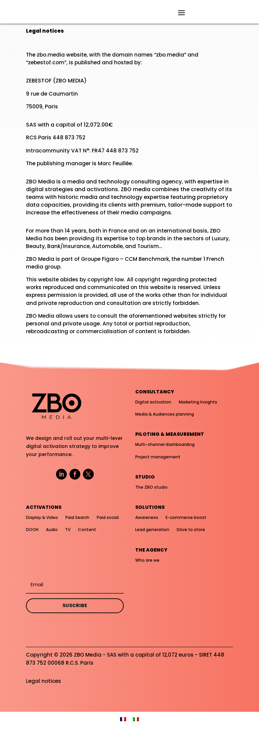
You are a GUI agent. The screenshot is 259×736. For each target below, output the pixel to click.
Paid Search (77, 517)
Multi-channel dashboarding (165, 444)
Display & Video (42, 517)
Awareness (146, 517)
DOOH (32, 529)
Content (87, 529)
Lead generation (152, 529)
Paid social (108, 517)
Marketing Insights (198, 402)
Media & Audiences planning (164, 414)
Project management (157, 457)
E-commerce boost (186, 517)
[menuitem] (123, 718)
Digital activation (153, 402)
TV (67, 529)
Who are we (147, 560)
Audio (52, 529)
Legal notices (43, 681)
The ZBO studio (151, 487)
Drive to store (191, 529)
